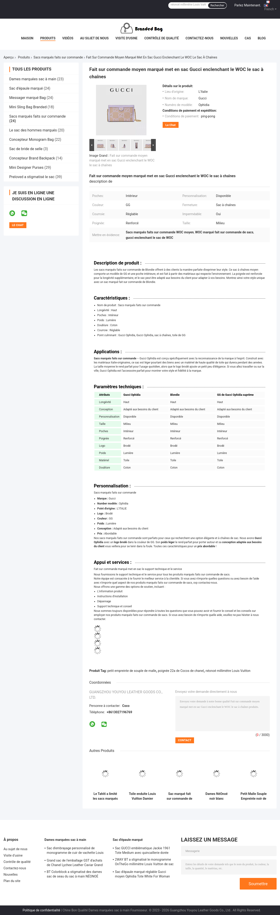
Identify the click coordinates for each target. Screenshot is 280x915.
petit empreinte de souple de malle (131, 671)
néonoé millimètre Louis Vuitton (228, 671)
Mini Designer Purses (26, 167)
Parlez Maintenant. (248, 5)
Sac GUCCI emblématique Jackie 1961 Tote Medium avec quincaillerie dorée (142, 850)
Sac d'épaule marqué (26, 88)
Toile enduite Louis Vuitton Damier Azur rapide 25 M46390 (142, 796)
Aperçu (9, 57)
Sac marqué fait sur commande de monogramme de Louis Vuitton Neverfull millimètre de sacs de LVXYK (179, 796)
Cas (248, 38)
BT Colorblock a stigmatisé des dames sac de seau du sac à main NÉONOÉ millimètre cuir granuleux (74, 875)
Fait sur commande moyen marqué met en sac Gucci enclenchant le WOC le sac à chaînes (122, 160)
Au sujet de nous (94, 38)
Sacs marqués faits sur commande (58, 57)
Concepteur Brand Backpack (32, 158)
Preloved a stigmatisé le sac (32, 177)
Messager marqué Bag (27, 98)
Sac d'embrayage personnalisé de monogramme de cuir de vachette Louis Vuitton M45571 (75, 851)
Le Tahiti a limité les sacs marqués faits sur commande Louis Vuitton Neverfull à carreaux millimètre (105, 796)
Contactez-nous (200, 38)
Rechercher (217, 5)
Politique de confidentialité (41, 910)
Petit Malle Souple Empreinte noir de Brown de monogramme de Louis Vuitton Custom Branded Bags (254, 796)
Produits (47, 38)
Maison (27, 38)
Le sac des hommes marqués (33, 130)
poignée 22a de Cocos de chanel (181, 671)
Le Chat (171, 125)
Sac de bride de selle (26, 149)
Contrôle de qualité (161, 38)
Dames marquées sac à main (32, 79)
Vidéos (67, 38)
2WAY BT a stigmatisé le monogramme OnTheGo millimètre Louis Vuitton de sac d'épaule (144, 862)
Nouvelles (229, 38)
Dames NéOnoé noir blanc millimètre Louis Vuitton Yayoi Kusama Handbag (216, 796)
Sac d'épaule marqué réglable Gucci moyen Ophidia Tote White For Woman (142, 874)
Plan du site (12, 881)
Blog (262, 38)
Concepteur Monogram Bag (31, 139)
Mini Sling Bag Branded (28, 107)
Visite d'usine (127, 38)
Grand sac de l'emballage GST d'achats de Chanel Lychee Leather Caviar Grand (75, 863)
